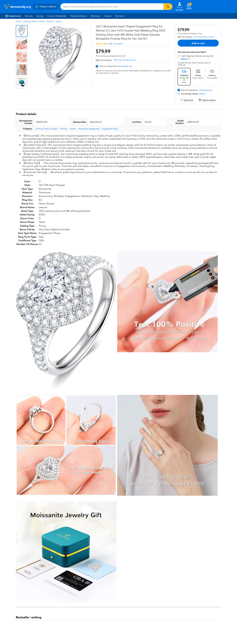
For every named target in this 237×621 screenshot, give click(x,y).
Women (50, 21)
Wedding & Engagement (89, 128)
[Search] (167, 6)
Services (29, 15)
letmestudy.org (125, 66)
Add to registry (207, 99)
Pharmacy (95, 15)
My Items (119, 15)
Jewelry (58, 21)
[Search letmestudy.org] (112, 6)
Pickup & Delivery (78, 15)
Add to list (186, 99)
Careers (107, 15)
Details (202, 94)
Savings (40, 15)
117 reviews (118, 43)
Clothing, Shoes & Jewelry (34, 21)
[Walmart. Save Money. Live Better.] (17, 7)
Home (18, 21)
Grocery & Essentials (56, 15)
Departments (13, 15)
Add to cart (198, 43)
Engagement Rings (110, 128)
